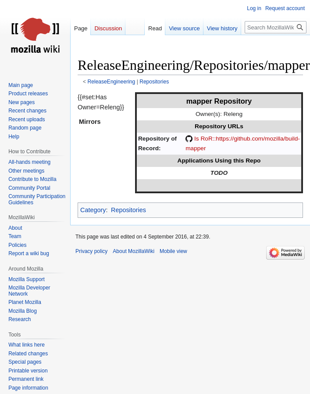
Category (93, 209)
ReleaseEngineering (111, 82)
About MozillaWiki (133, 251)
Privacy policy (91, 251)
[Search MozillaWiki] (275, 27)
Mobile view (173, 251)
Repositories (154, 82)
